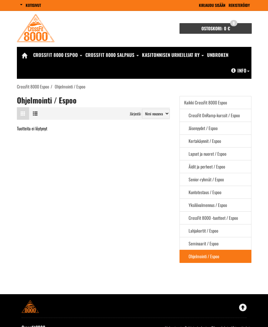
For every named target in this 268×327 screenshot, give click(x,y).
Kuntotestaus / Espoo (205, 192)
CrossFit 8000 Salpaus (112, 54)
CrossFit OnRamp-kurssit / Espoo (214, 115)
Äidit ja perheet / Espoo (207, 166)
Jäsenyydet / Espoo (203, 128)
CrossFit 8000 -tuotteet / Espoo (213, 217)
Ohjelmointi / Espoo (204, 256)
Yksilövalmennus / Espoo (208, 205)
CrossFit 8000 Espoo (57, 54)
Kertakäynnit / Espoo (205, 141)
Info (240, 70)
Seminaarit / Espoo (204, 243)
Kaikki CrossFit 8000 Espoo (205, 102)
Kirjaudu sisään (212, 5)
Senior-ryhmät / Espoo (206, 179)
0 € (219, 27)
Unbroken (217, 54)
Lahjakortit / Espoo (203, 230)
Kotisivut (33, 5)
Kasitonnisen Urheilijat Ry (173, 54)
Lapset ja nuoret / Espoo (207, 153)
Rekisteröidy (239, 5)
